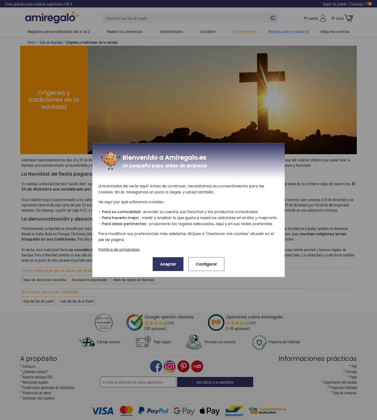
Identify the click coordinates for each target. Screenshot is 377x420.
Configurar (206, 264)
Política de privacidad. (119, 249)
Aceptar (168, 264)
